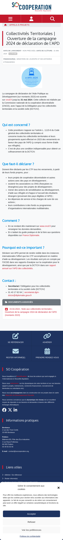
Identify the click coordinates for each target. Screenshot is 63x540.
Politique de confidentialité (30, 536)
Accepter (31, 514)
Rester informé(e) (11, 478)
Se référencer (17, 475)
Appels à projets (19, 25)
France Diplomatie (30, 235)
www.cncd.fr (45, 226)
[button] (58, 487)
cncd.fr (9, 100)
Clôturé (13, 54)
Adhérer (8, 475)
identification (22, 376)
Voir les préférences (31, 530)
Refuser (31, 522)
